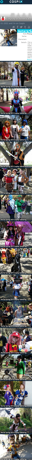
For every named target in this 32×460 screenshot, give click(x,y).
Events (29, 14)
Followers (12, 14)
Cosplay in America (17, 18)
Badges (18, 14)
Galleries (24, 14)
